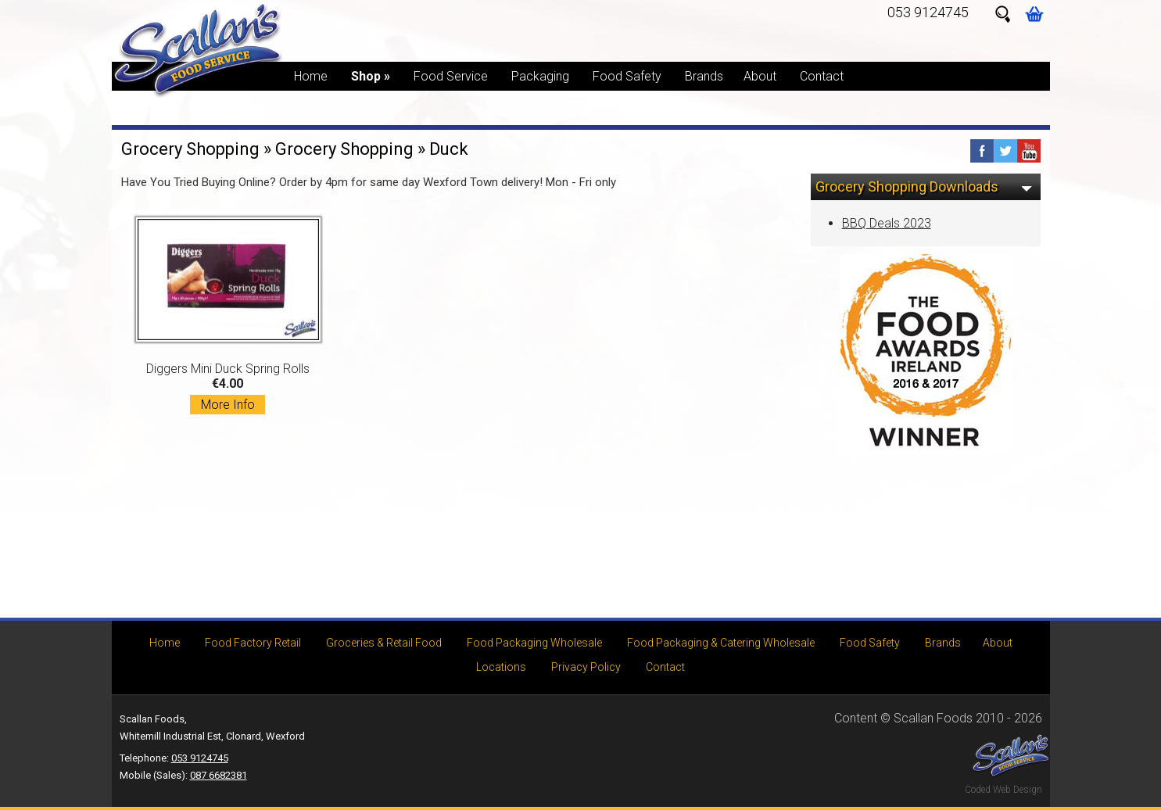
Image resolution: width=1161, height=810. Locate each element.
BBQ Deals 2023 (886, 223)
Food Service (451, 76)
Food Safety (627, 76)
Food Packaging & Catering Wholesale (721, 642)
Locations (501, 667)
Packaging (540, 76)
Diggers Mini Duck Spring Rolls (228, 315)
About (760, 76)
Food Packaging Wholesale (534, 642)
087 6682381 (218, 775)
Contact (822, 76)
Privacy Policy (586, 667)
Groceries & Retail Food (384, 642)
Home (311, 76)
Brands (704, 76)
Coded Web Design (1003, 789)
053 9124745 (928, 12)
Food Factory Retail (253, 642)
